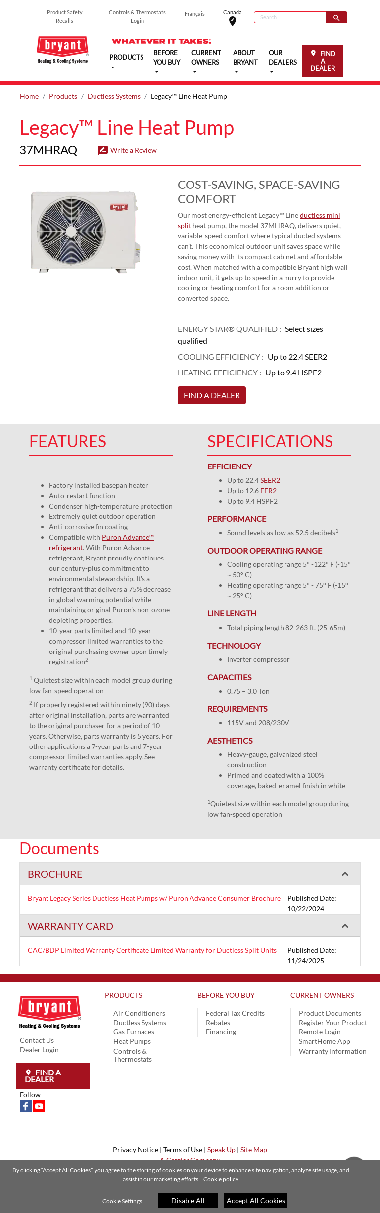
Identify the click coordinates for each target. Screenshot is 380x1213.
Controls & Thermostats (132, 1055)
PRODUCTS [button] (126, 57)
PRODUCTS (123, 995)
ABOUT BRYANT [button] (245, 58)
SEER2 (270, 480)
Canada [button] (238, 18)
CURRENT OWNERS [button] (206, 58)
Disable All (188, 1200)
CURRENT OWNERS (322, 995)
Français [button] (195, 13)
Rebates (218, 1022)
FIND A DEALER (322, 61)
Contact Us (37, 1040)
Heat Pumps (132, 1041)
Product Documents (330, 1013)
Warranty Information (333, 1051)
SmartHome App (324, 1041)
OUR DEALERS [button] (283, 58)
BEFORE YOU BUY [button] (166, 58)
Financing (221, 1031)
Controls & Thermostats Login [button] (137, 16)
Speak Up (221, 1149)
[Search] (290, 17)
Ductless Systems (114, 96)
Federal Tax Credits (235, 1013)
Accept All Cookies (256, 1200)
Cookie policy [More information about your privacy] (220, 1179)
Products (63, 96)
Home (29, 96)
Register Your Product (333, 1022)
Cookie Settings (122, 1201)
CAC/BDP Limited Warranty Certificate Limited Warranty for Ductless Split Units (152, 950)
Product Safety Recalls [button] (65, 16)
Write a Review (127, 150)
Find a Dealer (43, 1076)
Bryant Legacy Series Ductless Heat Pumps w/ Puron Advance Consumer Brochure (154, 898)
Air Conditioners (139, 1013)
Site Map (253, 1149)
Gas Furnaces (133, 1031)
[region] (190, 1186)
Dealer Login (39, 1049)
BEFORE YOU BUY (226, 995)
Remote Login (320, 1031)
